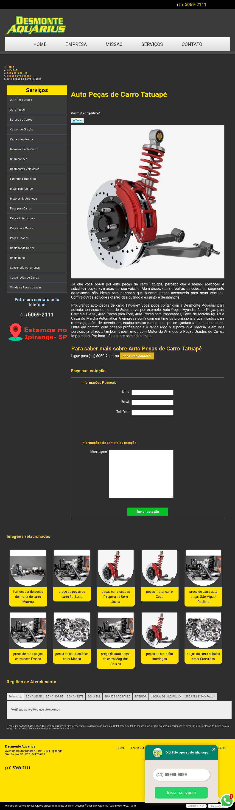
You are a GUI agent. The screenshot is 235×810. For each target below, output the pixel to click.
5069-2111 (196, 4)
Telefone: (144, 412)
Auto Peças (17, 109)
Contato (192, 44)
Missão (114, 44)
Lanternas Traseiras (23, 179)
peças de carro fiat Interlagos (159, 656)
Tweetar (77, 120)
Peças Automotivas (23, 218)
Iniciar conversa (181, 792)
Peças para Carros (22, 228)
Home (40, 44)
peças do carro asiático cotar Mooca (72, 656)
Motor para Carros (22, 188)
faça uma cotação (137, 356)
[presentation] (111, 429)
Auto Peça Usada (21, 100)
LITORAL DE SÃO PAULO (166, 696)
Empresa (76, 44)
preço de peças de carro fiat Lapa (72, 594)
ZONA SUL (94, 696)
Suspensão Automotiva (25, 267)
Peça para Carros (21, 208)
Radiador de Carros (22, 248)
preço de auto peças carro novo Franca (28, 656)
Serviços (152, 44)
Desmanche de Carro (24, 149)
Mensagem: (131, 474)
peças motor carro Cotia (159, 594)
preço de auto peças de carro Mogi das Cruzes (115, 659)
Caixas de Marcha (22, 139)
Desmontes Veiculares (25, 169)
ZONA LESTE (34, 696)
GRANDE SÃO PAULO (117, 696)
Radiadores (17, 258)
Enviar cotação (147, 512)
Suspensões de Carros (25, 277)
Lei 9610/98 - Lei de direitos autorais (56, 728)
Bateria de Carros (21, 119)
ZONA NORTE (54, 696)
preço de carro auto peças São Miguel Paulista (203, 597)
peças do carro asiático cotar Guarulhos (203, 656)
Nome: (147, 392)
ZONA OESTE (75, 696)
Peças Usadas (19, 238)
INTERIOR (140, 696)
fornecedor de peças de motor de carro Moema (28, 597)
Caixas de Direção (22, 129)
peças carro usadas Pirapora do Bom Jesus (116, 597)
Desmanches (19, 159)
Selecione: (15, 696)
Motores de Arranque (24, 198)
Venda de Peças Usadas (26, 287)
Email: (147, 402)
